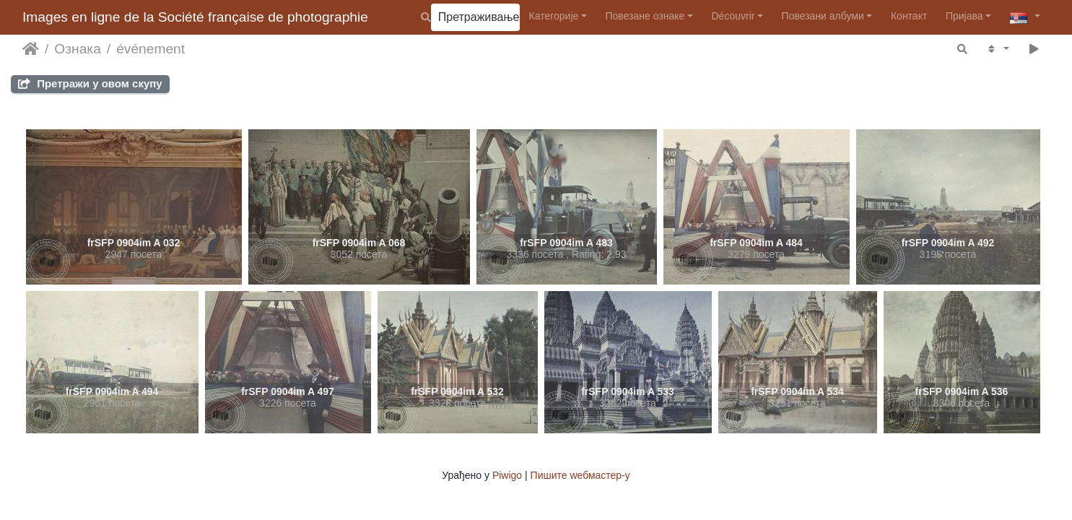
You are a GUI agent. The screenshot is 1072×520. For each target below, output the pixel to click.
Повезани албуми (823, 16)
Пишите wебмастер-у (580, 475)
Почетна (30, 49)
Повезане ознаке (644, 16)
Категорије (554, 16)
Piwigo (507, 475)
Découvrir (733, 16)
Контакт (909, 16)
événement (150, 48)
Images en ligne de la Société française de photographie (195, 17)
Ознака (77, 48)
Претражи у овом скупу (90, 83)
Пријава (964, 16)
